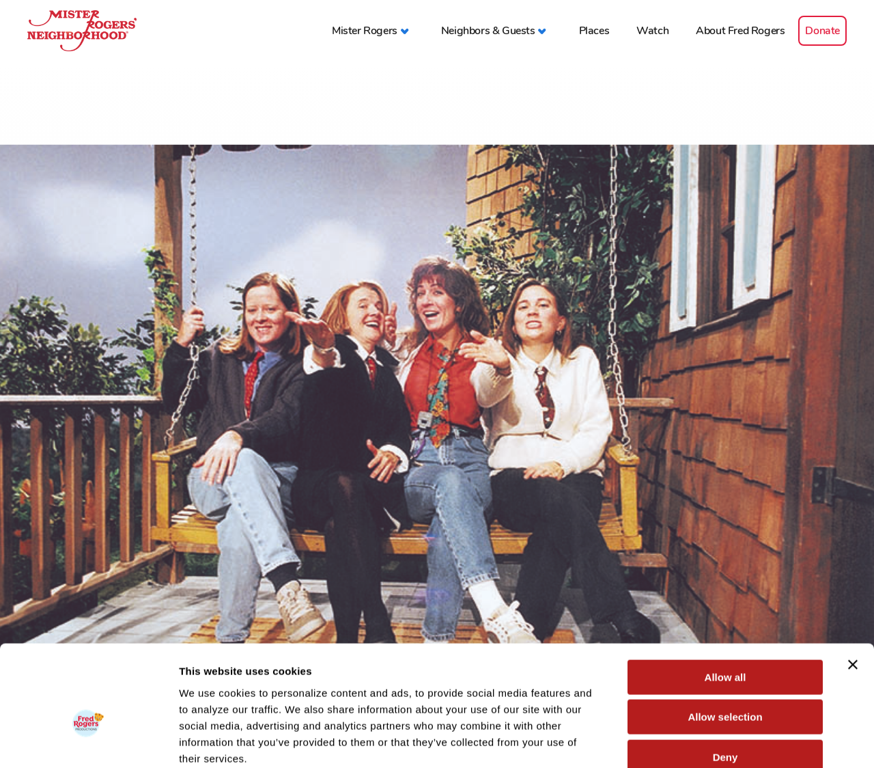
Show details (716, 741)
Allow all (725, 601)
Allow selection (725, 641)
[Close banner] (853, 588)
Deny (725, 681)
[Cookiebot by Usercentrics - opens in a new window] (88, 741)
